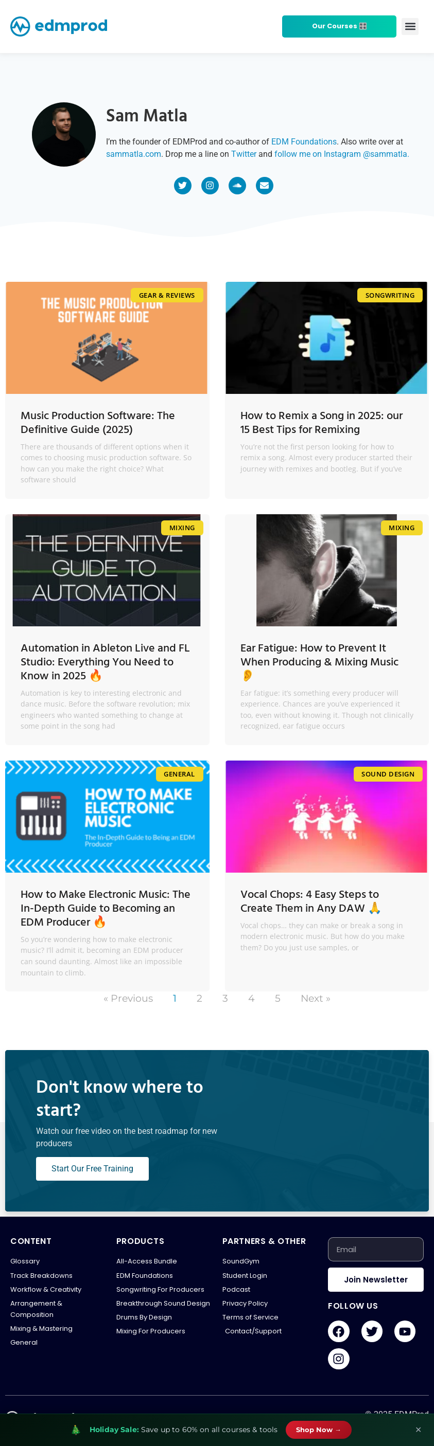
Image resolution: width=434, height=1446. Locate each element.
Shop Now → (318, 1430)
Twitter (243, 154)
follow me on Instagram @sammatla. (341, 154)
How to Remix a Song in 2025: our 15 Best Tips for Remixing (321, 422)
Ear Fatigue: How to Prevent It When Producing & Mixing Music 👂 (319, 662)
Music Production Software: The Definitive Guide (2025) (98, 422)
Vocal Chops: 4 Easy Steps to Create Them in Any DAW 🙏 (311, 901)
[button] (410, 26)
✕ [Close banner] (418, 1430)
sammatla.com (133, 154)
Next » (316, 998)
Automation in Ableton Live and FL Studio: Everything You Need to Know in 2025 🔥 (105, 662)
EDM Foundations (304, 142)
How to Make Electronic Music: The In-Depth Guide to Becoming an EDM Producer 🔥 (105, 908)
